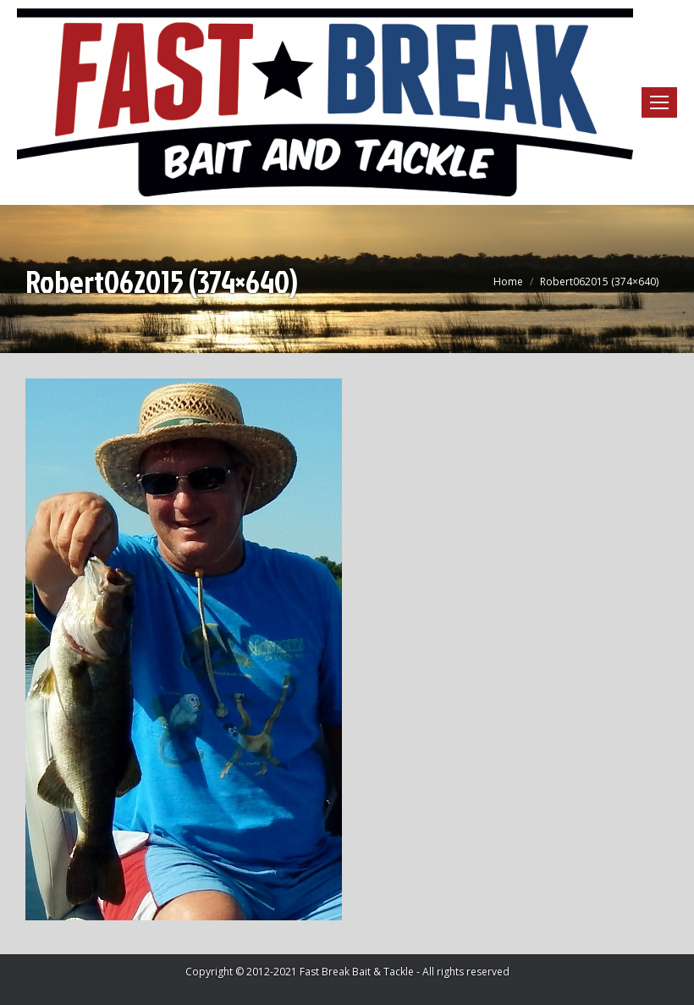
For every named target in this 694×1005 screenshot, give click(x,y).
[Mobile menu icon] (659, 102)
